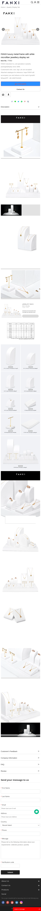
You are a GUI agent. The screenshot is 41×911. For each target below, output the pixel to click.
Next (37, 29)
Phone (4, 830)
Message (4, 839)
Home (3, 7)
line (15, 101)
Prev (3, 29)
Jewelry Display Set (13, 7)
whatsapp (22, 101)
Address (4, 813)
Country (4, 822)
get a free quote (20, 84)
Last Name (5, 796)
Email (3, 805)
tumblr (28, 101)
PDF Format (3, 94)
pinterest (25, 101)
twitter (18, 101)
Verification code (7, 862)
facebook (12, 101)
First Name (5, 788)
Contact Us (20, 89)
